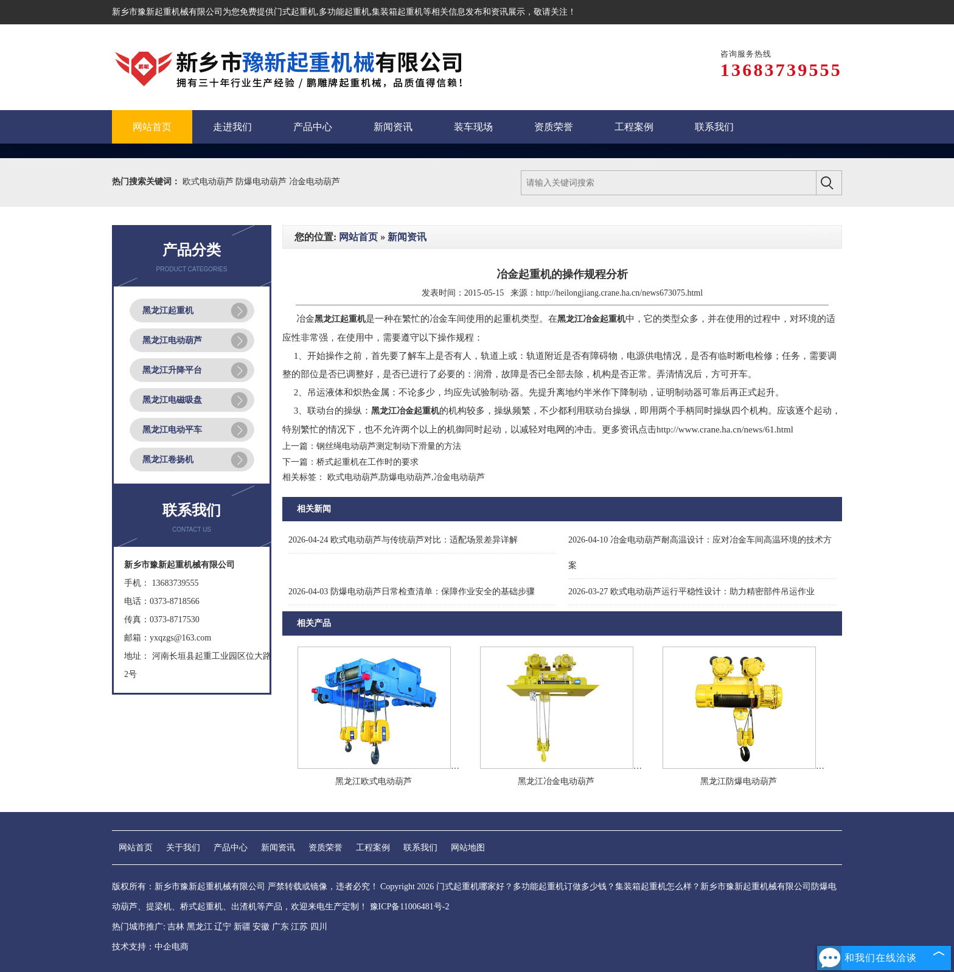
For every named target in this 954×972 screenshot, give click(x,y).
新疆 (242, 926)
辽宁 (222, 926)
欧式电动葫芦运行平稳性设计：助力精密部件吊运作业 (691, 591)
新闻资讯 (407, 237)
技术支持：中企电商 (150, 946)
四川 (318, 926)
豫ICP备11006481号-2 (410, 906)
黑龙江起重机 (167, 310)
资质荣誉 (325, 847)
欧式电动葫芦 (209, 181)
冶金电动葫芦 (314, 181)
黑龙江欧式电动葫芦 (373, 781)
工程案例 (373, 847)
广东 (280, 926)
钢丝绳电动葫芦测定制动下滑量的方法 (388, 446)
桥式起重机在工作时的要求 (367, 462)
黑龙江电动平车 (172, 429)
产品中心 (231, 847)
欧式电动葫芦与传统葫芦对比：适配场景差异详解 (403, 539)
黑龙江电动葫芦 (172, 340)
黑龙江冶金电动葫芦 (556, 781)
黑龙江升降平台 (172, 370)
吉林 (175, 926)
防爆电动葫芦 (262, 181)
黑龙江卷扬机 (167, 459)
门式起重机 (295, 11)
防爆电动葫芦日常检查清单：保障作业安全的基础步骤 (411, 591)
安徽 (261, 926)
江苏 (299, 926)
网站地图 (468, 847)
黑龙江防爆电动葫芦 (738, 781)
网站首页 (358, 237)
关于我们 (183, 847)
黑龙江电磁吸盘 (172, 399)
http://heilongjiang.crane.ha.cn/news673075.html (619, 292)
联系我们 (420, 847)
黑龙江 (199, 926)
